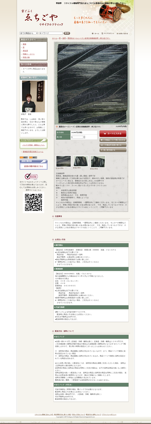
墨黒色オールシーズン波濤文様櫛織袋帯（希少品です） (89, 38)
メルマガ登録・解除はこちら (33, 145)
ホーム (54, 38)
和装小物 (26, 57)
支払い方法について (78, 414)
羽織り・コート (29, 54)
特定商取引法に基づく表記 (62, 414)
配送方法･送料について (93, 414)
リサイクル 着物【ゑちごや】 (44, 414)
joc (94, 417)
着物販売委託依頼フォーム (33, 152)
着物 (24, 44)
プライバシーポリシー (109, 414)
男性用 (25, 51)
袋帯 (64, 38)
